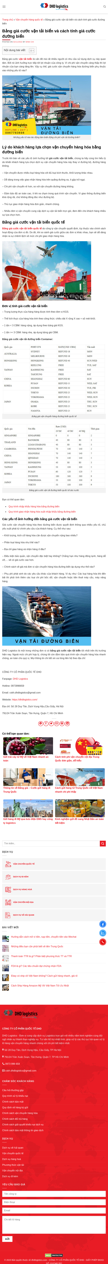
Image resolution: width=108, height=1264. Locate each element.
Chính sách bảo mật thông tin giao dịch (22, 1130)
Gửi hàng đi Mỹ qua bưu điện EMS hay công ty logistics (28, 821)
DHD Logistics (20, 679)
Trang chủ (7, 19)
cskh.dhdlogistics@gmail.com (20, 1070)
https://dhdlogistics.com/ (24, 699)
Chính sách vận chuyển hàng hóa (20, 1113)
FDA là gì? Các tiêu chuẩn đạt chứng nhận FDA (36, 966)
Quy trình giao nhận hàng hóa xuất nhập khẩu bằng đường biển (42, 511)
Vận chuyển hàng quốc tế (29, 19)
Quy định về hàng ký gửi (15, 1107)
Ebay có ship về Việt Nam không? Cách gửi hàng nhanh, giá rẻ (44, 976)
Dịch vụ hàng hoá (18, 890)
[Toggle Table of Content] (30, 50)
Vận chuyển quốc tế (20, 864)
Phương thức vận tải (13, 1165)
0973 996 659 (12, 1064)
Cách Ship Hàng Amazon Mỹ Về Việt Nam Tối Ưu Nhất (40, 985)
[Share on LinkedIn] (67, 723)
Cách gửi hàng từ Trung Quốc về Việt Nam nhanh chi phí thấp (79, 790)
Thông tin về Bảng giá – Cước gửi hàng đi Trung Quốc (26, 790)
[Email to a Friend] (56, 723)
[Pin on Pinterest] (62, 723)
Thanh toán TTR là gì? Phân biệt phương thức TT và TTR (41, 956)
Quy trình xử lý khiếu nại (15, 1096)
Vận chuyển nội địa (19, 902)
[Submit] (103, 843)
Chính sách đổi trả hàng (15, 1119)
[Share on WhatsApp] (40, 723)
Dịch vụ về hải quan (19, 915)
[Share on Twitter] (51, 723)
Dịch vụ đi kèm (16, 877)
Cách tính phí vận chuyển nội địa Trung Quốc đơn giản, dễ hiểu (77, 759)
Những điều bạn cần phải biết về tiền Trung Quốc (37, 946)
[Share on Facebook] (46, 723)
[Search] (104, 6)
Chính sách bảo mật (12, 1101)
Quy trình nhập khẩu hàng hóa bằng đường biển (34, 506)
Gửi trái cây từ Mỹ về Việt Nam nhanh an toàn (26, 759)
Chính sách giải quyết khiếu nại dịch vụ (23, 1124)
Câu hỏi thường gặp (13, 1090)
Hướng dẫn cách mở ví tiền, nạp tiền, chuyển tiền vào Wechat (43, 937)
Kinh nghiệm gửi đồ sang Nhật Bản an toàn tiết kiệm (79, 821)
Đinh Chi (30, 42)
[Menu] (4, 6)
